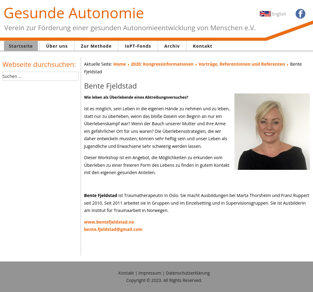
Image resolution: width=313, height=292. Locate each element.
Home (119, 64)
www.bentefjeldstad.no (109, 222)
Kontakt (202, 46)
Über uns (57, 46)
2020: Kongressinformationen (162, 64)
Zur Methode (96, 46)
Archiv (172, 46)
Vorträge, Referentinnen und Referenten (242, 64)
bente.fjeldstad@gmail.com (113, 229)
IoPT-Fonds (138, 46)
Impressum (149, 273)
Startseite (21, 46)
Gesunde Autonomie (73, 13)
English (279, 14)
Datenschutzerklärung (188, 273)
